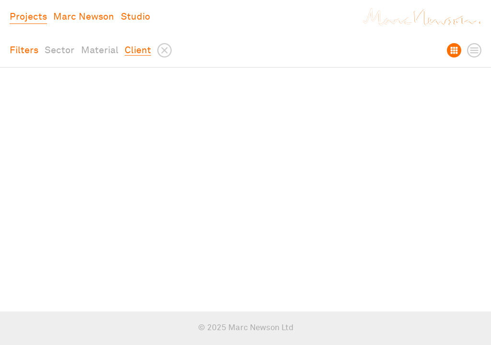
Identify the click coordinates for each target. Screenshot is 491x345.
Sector (59, 50)
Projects (28, 17)
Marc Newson (83, 17)
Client (138, 50)
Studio (135, 17)
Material (99, 50)
